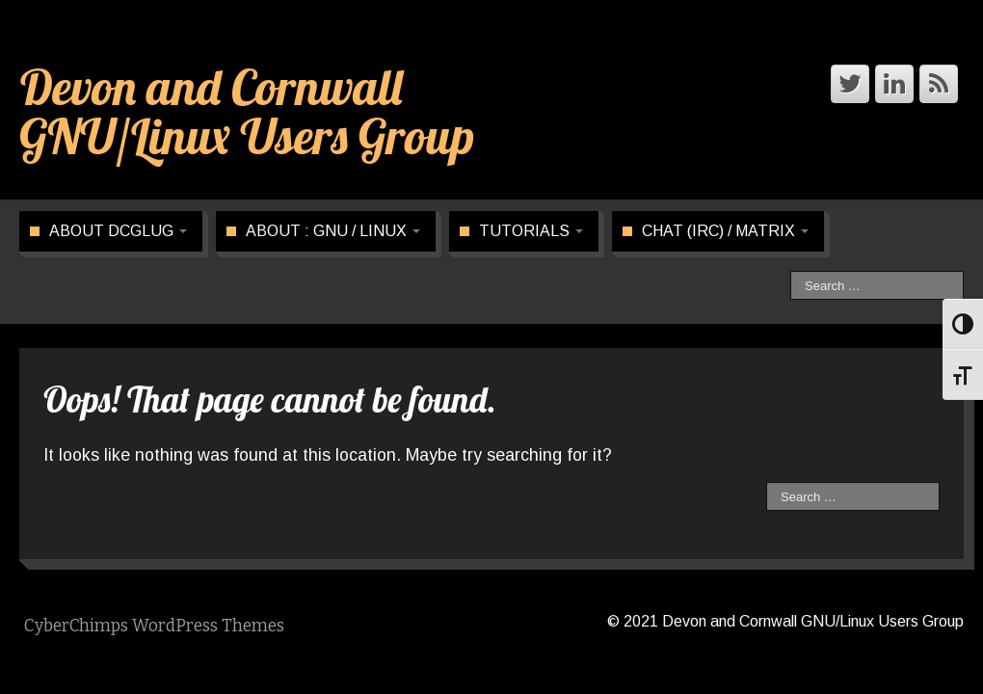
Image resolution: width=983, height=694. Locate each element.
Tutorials (531, 231)
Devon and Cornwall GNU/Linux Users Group (246, 111)
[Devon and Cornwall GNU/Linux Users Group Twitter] (850, 84)
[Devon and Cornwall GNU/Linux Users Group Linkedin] (894, 84)
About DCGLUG (118, 231)
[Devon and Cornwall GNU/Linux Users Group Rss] (938, 84)
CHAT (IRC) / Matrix (725, 231)
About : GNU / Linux (333, 231)
